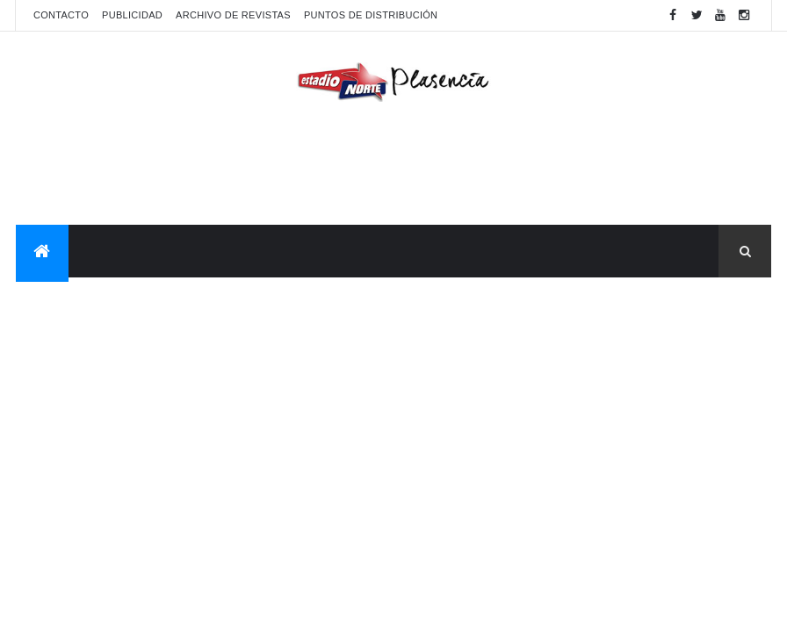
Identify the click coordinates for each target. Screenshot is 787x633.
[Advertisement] (393, 167)
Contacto (61, 15)
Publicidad (132, 15)
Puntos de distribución (370, 15)
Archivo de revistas (233, 15)
